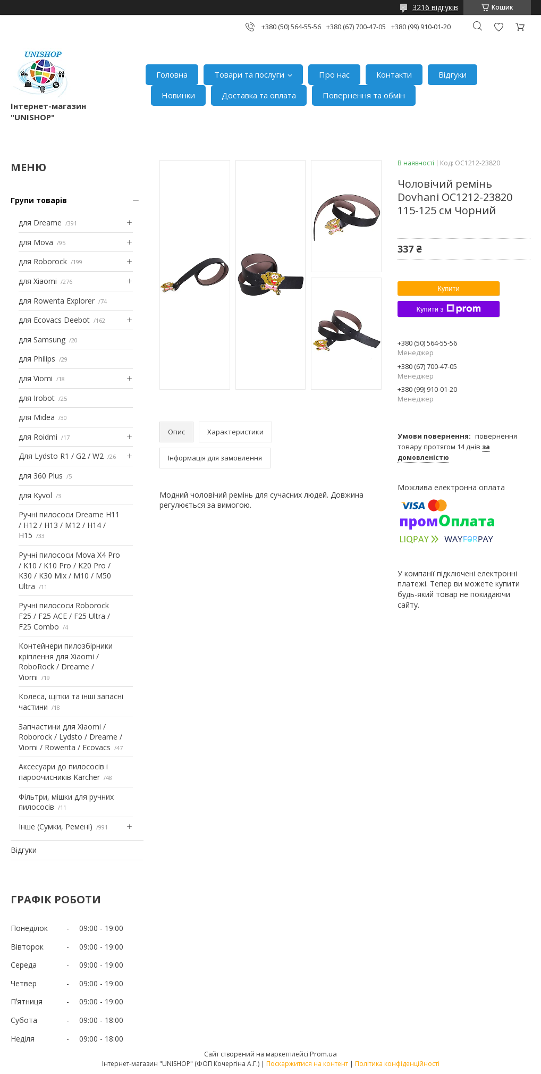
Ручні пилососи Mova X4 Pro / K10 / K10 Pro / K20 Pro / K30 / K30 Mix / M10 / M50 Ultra (69, 570)
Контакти (394, 74)
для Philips (37, 359)
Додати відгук (498, 26)
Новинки (178, 95)
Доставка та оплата (259, 95)
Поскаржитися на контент (307, 1063)
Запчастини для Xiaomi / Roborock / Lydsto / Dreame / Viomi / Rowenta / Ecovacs (70, 736)
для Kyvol (35, 495)
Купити (448, 288)
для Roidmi (38, 437)
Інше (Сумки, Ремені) (55, 826)
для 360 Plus (41, 476)
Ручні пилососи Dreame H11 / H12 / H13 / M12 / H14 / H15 (69, 524)
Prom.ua (323, 1054)
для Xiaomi (38, 281)
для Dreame (40, 222)
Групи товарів (39, 200)
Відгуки (452, 74)
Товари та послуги (249, 74)
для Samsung (42, 339)
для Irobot (37, 398)
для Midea (37, 417)
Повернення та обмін (364, 95)
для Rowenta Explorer (57, 301)
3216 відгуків (435, 7)
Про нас (334, 74)
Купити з (448, 309)
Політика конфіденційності (397, 1063)
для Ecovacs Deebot (54, 320)
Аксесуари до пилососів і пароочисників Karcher (63, 771)
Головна (172, 74)
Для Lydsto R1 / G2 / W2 (61, 456)
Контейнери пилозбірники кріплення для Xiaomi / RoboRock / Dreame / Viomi (66, 661)
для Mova (36, 242)
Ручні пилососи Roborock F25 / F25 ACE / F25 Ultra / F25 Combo (64, 615)
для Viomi (36, 378)
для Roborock (43, 261)
